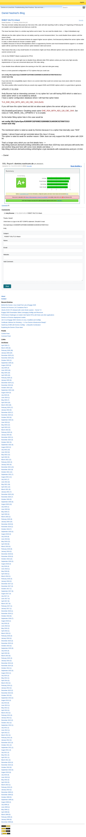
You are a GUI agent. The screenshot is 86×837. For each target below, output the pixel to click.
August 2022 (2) (6, 447)
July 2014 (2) (5, 675)
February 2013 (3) (6, 715)
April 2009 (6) (5, 812)
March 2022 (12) (6, 459)
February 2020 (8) (6, 519)
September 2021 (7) (7, 474)
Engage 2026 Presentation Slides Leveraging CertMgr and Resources (22, 312)
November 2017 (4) (7, 586)
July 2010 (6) (5, 775)
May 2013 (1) (5, 708)
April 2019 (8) (5, 544)
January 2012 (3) (6, 740)
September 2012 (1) (7, 725)
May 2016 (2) (5, 628)
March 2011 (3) (5, 760)
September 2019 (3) (7, 531)
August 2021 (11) (6, 477)
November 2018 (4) (7, 556)
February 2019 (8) (6, 549)
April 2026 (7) (5, 345)
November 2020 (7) (7, 497)
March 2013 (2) (5, 713)
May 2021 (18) (5, 484)
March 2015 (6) (5, 655)
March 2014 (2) (5, 683)
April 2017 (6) (5, 601)
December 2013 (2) (7, 690)
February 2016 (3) (6, 636)
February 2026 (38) (7, 350)
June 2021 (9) (5, 482)
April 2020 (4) (5, 514)
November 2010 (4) (7, 765)
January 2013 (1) (6, 718)
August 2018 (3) (6, 564)
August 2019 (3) (6, 534)
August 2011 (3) (6, 750)
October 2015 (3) (6, 646)
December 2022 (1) (7, 437)
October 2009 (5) (6, 797)
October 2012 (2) (6, 723)
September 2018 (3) (7, 561)
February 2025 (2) (6, 378)
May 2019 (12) (5, 541)
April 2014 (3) (5, 680)
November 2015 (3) (7, 643)
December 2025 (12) (7, 355)
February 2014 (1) (6, 685)
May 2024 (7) (5, 400)
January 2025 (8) (6, 380)
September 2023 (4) (7, 420)
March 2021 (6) (5, 489)
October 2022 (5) (6, 442)
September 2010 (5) (7, 770)
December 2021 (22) (7, 467)
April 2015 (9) (5, 653)
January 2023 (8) (6, 435)
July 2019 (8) (5, 536)
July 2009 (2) (5, 804)
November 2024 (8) (7, 385)
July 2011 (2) (5, 752)
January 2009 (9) (6, 819)
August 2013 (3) (6, 700)
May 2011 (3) (5, 755)
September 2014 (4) (7, 670)
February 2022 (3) (6, 462)
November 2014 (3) (7, 665)
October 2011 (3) (6, 745)
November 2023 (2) (7, 415)
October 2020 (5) (6, 499)
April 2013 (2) (5, 710)
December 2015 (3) (7, 641)
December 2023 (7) (7, 412)
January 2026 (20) (6, 353)
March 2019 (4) (5, 546)
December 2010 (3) (7, 762)
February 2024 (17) (7, 407)
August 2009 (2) (6, 802)
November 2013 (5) (7, 693)
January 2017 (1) (6, 608)
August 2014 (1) (6, 673)
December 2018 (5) (7, 554)
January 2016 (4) (6, 638)
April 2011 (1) (5, 757)
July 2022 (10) (5, 449)
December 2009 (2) (7, 792)
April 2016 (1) (5, 631)
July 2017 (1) (5, 596)
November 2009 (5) (7, 794)
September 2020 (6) (7, 502)
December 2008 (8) (7, 822)
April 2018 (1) (5, 574)
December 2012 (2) (7, 720)
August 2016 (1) (6, 621)
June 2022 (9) (5, 452)
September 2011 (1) (7, 747)
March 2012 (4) (5, 735)
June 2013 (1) (5, 705)
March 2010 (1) (5, 785)
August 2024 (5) (6, 392)
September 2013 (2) (7, 698)
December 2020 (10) (7, 494)
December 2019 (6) (7, 524)
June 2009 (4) (5, 807)
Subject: (6, 233)
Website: (6, 254)
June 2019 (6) (5, 539)
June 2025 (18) (5, 370)
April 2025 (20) (5, 375)
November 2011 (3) (7, 742)
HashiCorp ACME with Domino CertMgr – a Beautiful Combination (21, 325)
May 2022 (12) (5, 454)
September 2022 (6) (7, 445)
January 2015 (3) (6, 660)
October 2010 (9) (6, 767)
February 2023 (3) (6, 432)
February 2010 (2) (6, 787)
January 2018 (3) (6, 581)
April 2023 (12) (5, 427)
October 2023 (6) (6, 417)
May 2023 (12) (5, 425)
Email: (5, 247)
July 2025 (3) (5, 368)
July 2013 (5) (5, 703)
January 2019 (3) (6, 551)
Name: (5, 240)
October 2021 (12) (6, 472)
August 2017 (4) (6, 593)
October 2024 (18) (6, 387)
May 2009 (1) (5, 809)
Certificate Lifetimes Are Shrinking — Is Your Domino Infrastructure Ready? (23, 322)
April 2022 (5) (5, 457)
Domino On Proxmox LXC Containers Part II (14, 307)
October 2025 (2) (6, 360)
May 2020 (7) (5, 512)
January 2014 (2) (6, 688)
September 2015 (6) (7, 648)
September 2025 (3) (7, 363)
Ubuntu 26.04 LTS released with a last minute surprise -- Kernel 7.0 (21, 310)
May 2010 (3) (5, 780)
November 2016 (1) (7, 613)
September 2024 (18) (7, 390)
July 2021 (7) (5, 479)
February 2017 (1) (6, 606)
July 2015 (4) (5, 651)
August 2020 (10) (6, 504)
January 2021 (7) (6, 492)
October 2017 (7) (6, 588)
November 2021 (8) (7, 469)
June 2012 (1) (5, 730)
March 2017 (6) (5, 603)
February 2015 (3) (6, 658)
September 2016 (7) (7, 618)
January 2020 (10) (6, 521)
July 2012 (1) (5, 727)
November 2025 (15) (7, 358)
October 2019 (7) (6, 529)
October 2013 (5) (6, 695)
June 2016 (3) (5, 626)
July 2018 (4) (5, 566)
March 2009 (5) (5, 814)
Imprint (82, 2)
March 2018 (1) (5, 576)
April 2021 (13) (5, 487)
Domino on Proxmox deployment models (13, 317)
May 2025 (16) (5, 373)
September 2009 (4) (7, 799)
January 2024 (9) (6, 410)
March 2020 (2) (5, 516)
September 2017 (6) (7, 591)
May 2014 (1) (5, 678)
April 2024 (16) (5, 402)
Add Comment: (8, 261)
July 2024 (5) (5, 395)
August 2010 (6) (6, 772)
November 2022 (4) (7, 440)
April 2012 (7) (5, 732)
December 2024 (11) (7, 382)
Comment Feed (6, 336)
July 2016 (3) (5, 623)
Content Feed (5, 333)
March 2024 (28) (6, 405)
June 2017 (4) (5, 598)
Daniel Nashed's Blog (13, 13)
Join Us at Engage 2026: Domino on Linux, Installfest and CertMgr (21, 320)
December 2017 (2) (7, 584)
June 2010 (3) (5, 777)
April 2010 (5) (5, 782)
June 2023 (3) (5, 422)
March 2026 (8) (5, 348)
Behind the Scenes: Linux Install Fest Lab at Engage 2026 (18, 305)
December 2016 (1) (7, 611)
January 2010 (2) (6, 790)
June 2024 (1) (5, 397)
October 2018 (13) (6, 559)
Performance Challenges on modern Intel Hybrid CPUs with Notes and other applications (27, 315)
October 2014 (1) (6, 668)
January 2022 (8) (6, 464)
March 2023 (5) (5, 430)
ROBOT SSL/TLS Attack (11, 20)
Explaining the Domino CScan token (12, 327)
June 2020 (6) (5, 509)
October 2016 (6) (6, 616)
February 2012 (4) (6, 737)
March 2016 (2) (5, 633)
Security (81, 20)
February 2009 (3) (6, 817)
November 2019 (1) (7, 526)
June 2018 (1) (5, 569)
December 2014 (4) (7, 663)
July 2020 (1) (5, 507)
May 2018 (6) (5, 571)
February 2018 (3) (6, 579)
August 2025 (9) (6, 365)
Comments (5, 205)
